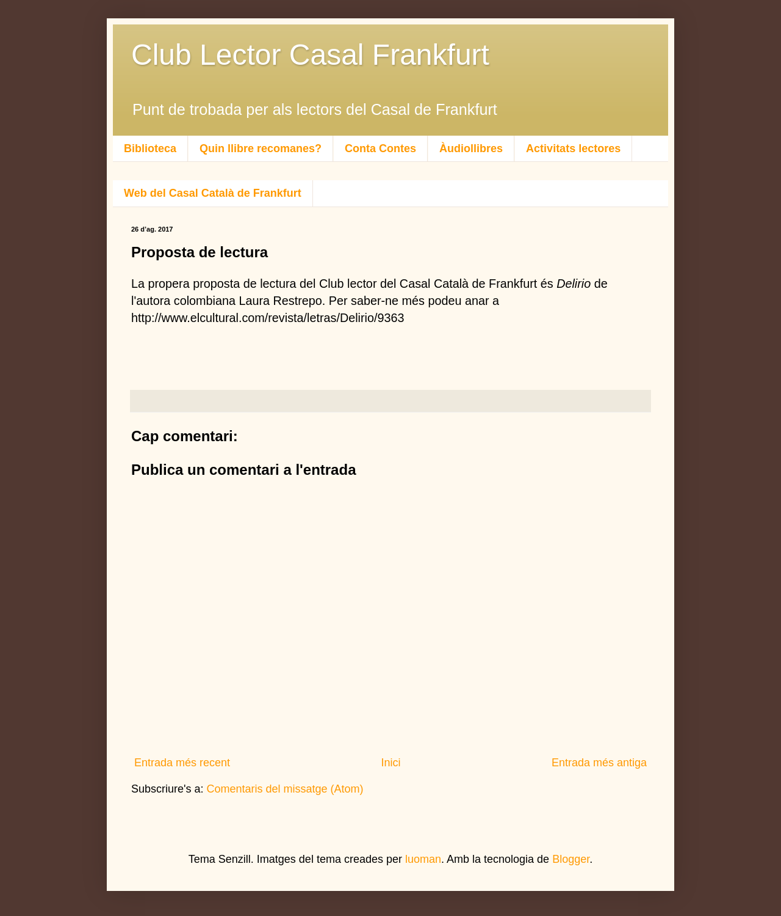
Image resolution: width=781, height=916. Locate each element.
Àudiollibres (471, 148)
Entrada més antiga (599, 763)
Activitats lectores (573, 148)
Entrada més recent (182, 763)
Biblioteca (150, 148)
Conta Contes (380, 148)
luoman (423, 859)
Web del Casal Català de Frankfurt (212, 193)
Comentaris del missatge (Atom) (285, 789)
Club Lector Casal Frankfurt (310, 54)
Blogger (570, 859)
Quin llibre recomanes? (261, 148)
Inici (390, 763)
